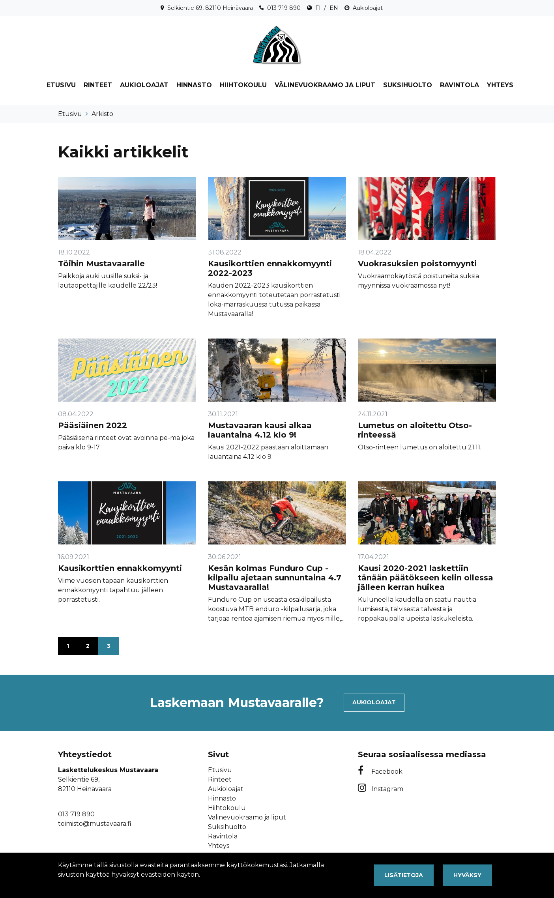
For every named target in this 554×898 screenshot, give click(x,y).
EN (333, 7)
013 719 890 (284, 7)
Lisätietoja (403, 875)
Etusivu (61, 85)
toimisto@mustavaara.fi (94, 823)
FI (318, 7)
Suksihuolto (407, 85)
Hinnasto (194, 85)
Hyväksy (467, 875)
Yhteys (500, 85)
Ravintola (459, 85)
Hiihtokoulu (243, 85)
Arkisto (102, 114)
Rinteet (98, 85)
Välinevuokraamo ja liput (325, 85)
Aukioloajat (368, 7)
